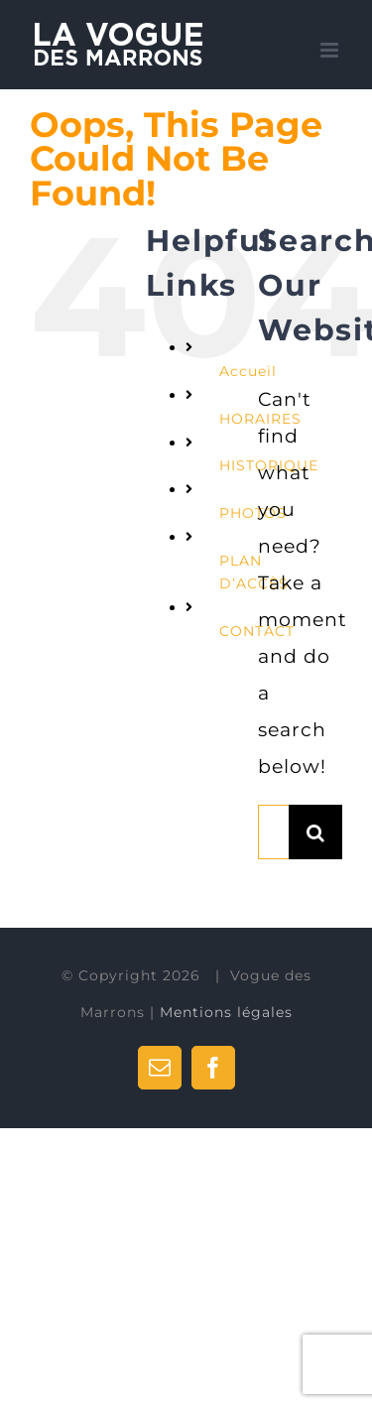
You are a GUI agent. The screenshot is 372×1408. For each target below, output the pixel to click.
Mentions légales (226, 1012)
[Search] (316, 832)
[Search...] (273, 832)
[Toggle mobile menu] (331, 50)
